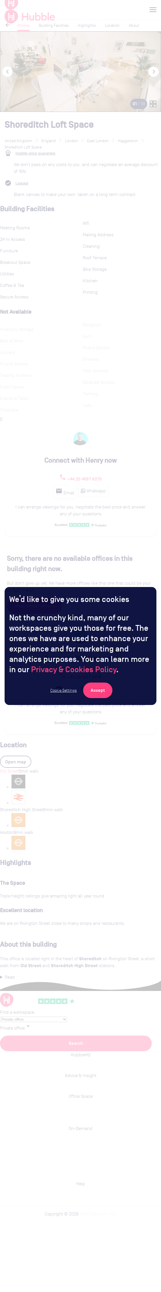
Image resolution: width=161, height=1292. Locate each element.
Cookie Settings (63, 690)
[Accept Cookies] (97, 690)
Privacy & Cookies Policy (73, 669)
